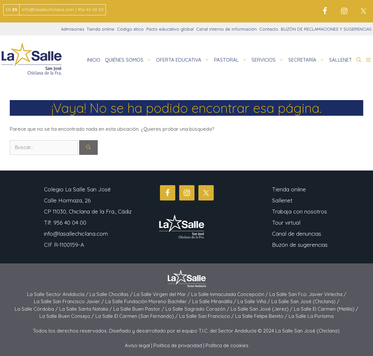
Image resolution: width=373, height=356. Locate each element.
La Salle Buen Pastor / (139, 309)
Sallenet (282, 200)
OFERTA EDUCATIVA (184, 60)
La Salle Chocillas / (112, 294)
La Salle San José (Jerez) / (262, 309)
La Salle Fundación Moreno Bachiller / (148, 301)
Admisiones (72, 29)
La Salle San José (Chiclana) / (305, 301)
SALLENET (340, 60)
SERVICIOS (268, 60)
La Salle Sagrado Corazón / (198, 309)
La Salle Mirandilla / (214, 301)
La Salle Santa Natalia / (86, 309)
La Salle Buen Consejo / (67, 316)
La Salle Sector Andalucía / (58, 294)
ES (14, 9)
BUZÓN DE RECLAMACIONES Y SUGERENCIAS (326, 29)
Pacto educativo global (170, 29)
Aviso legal (137, 345)
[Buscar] (88, 147)
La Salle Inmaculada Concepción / (230, 294)
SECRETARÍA (307, 60)
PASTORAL (231, 60)
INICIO (93, 60)
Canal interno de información (226, 29)
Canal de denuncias (296, 233)
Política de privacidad (177, 345)
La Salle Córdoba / (37, 309)
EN (8, 9)
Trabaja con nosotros (299, 211)
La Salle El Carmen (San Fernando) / (137, 316)
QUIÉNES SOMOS (129, 60)
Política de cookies (227, 345)
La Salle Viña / (254, 301)
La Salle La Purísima (311, 316)
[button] (359, 60)
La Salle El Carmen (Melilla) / (326, 309)
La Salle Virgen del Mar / (162, 294)
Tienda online (100, 29)
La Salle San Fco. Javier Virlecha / (307, 294)
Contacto (268, 29)
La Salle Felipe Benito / (262, 316)
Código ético (130, 29)
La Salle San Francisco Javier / (69, 301)
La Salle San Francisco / (207, 316)
